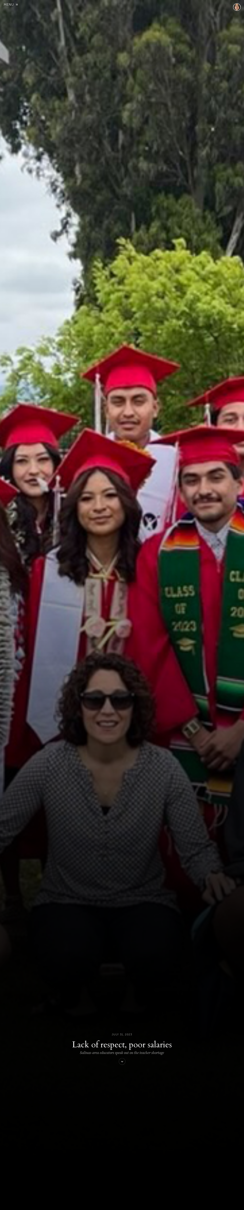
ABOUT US (61, 1204)
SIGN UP (72, 1204)
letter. (161, 1083)
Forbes (145, 166)
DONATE (81, 1204)
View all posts (98, 1185)
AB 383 (82, 1012)
